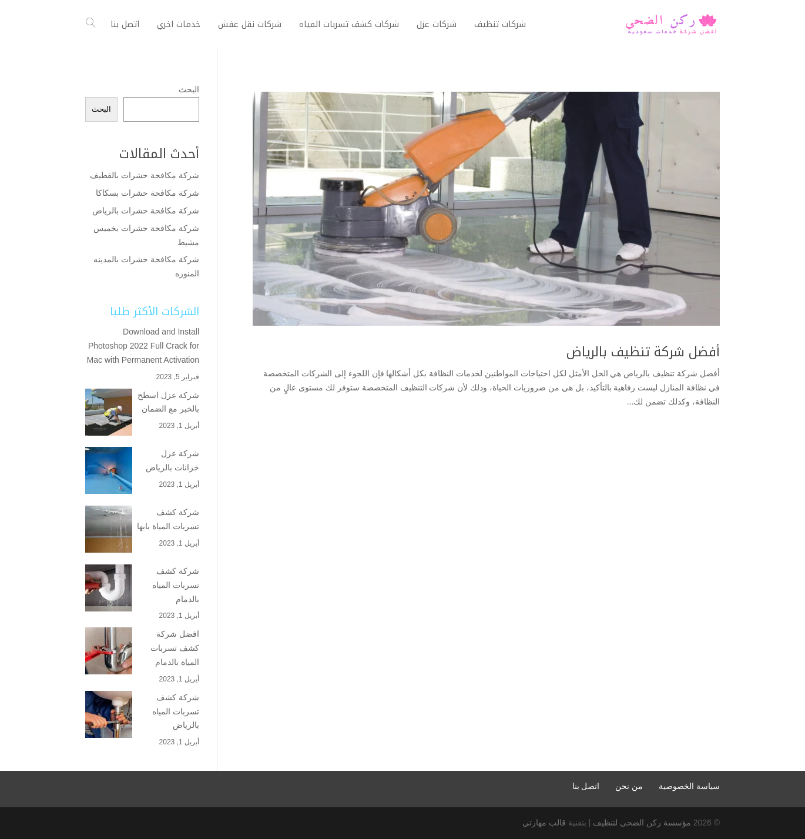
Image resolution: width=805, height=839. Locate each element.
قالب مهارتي (544, 822)
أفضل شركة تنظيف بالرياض (643, 352)
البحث (189, 89)
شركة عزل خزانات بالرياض (172, 460)
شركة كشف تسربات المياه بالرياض (175, 711)
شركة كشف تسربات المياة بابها (168, 519)
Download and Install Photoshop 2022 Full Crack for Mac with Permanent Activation (143, 346)
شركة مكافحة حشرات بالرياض (144, 210)
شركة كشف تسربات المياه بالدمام (175, 585)
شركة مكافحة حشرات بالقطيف (144, 175)
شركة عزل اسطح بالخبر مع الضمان (168, 402)
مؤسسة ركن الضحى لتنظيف (642, 822)
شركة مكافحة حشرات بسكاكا (147, 193)
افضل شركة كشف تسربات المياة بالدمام (174, 648)
